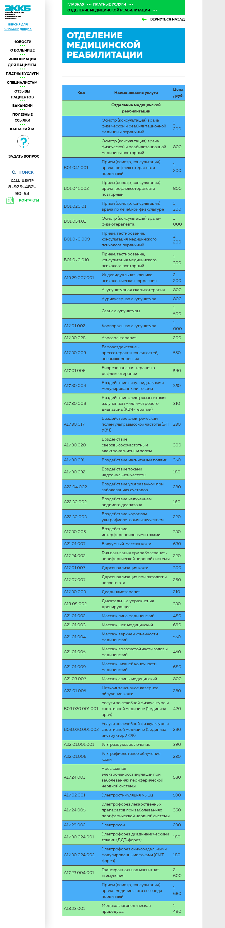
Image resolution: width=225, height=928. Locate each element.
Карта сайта (22, 129)
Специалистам (22, 82)
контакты (29, 200)
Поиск (26, 172)
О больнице (22, 50)
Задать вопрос (23, 156)
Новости (22, 42)
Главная (75, 4)
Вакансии (22, 105)
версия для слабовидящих (18, 26)
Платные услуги (22, 73)
